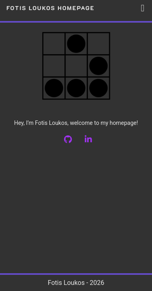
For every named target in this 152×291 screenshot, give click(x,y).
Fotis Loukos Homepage (51, 8)
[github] (73, 140)
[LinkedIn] (94, 140)
